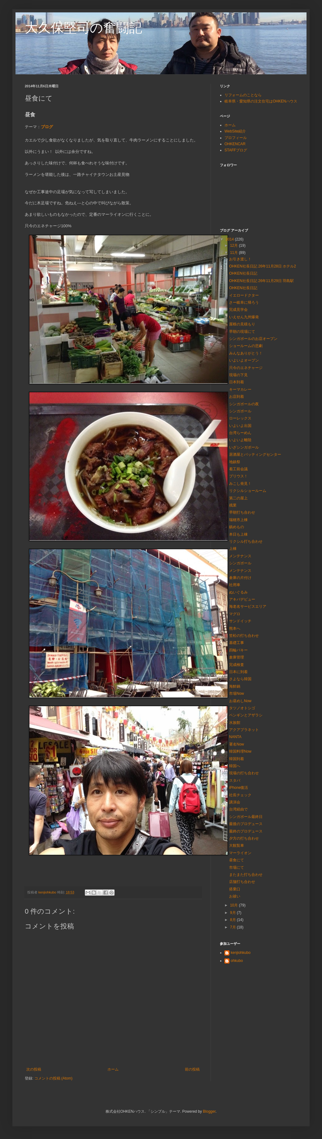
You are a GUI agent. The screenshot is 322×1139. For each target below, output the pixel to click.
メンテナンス (240, 556)
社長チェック (240, 795)
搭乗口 (234, 889)
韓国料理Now (240, 751)
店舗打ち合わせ (242, 882)
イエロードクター (244, 295)
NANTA (235, 737)
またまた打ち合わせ (246, 874)
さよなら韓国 (240, 679)
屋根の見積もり (242, 324)
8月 (233, 920)
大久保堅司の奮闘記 (83, 27)
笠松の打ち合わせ (244, 635)
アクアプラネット (244, 730)
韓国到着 (236, 759)
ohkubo (237, 961)
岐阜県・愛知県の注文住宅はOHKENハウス (260, 101)
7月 (233, 927)
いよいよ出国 (240, 426)
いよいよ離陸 (240, 440)
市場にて (236, 867)
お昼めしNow (240, 701)
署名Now (236, 744)
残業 (233, 505)
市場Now (236, 693)
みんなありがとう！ (246, 353)
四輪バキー (238, 650)
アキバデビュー (242, 599)
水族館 (234, 722)
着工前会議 (238, 469)
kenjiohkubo (240, 952)
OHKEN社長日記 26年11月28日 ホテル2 (262, 266)
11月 (234, 252)
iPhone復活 (238, 787)
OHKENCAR (235, 144)
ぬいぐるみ (238, 592)
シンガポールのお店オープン (253, 339)
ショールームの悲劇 (246, 346)
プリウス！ (238, 476)
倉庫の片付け (240, 578)
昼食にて (236, 860)
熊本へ (234, 628)
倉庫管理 (236, 657)
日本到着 (236, 382)
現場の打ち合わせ (244, 773)
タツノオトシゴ (242, 708)
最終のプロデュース (246, 831)
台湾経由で (238, 809)
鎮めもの (236, 527)
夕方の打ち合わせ (244, 838)
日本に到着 (238, 672)
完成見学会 (238, 309)
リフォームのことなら (243, 95)
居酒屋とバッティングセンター (255, 454)
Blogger (209, 1111)
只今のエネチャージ (246, 368)
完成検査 (236, 665)
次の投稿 (33, 1069)
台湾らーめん (240, 433)
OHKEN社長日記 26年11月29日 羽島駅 (261, 281)
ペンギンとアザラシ (246, 715)
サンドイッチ (240, 621)
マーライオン (240, 853)
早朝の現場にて (242, 331)
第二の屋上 (238, 498)
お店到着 (236, 396)
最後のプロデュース (246, 824)
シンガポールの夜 (244, 404)
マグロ (234, 614)
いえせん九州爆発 (244, 317)
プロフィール (235, 138)
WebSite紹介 (235, 131)
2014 (230, 239)
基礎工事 (236, 643)
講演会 (234, 802)
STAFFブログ (235, 150)
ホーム (113, 1069)
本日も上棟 (238, 534)
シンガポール (240, 411)
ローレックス (240, 418)
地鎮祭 (234, 462)
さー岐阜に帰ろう (244, 302)
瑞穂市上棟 (238, 520)
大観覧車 (236, 845)
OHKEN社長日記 (243, 273)
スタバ (234, 780)
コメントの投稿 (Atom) (53, 1078)
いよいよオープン (244, 360)
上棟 (233, 548)
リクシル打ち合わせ (246, 541)
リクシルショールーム (247, 491)
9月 (233, 913)
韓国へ (234, 766)
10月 (234, 905)
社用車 (234, 585)
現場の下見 (238, 375)
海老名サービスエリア (247, 606)
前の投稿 (192, 1069)
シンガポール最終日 (246, 817)
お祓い (234, 896)
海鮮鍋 (234, 686)
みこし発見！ (240, 483)
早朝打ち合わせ (242, 512)
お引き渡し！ (240, 259)
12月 (234, 245)
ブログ (47, 126)
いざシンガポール (244, 447)
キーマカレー (240, 389)
